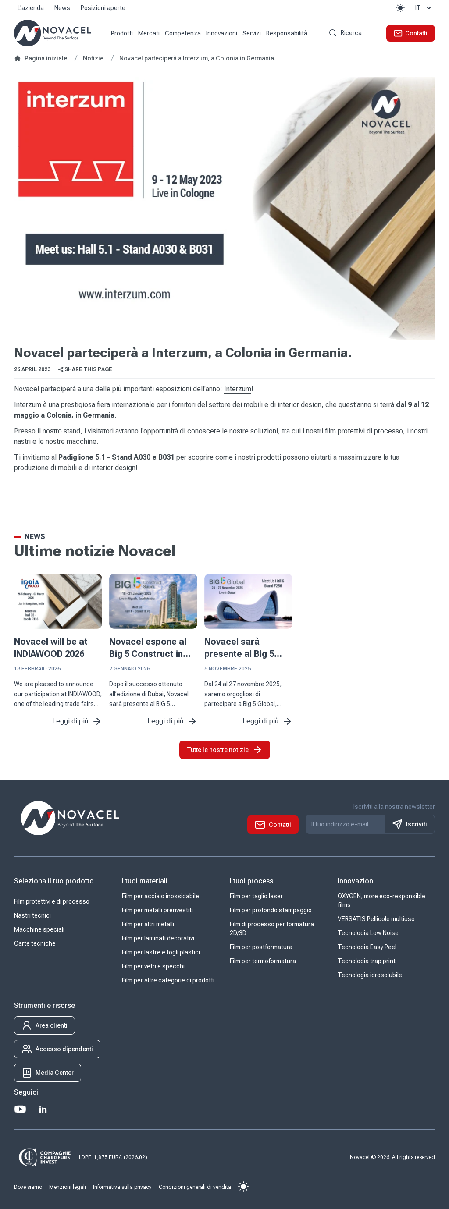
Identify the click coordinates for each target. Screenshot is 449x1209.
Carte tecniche (35, 943)
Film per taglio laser (256, 896)
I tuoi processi (252, 881)
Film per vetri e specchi (153, 966)
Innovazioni (221, 33)
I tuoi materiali (144, 881)
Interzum (237, 389)
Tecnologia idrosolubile (370, 975)
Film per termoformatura (263, 960)
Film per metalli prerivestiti (157, 910)
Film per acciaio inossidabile (160, 896)
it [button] (424, 8)
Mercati (149, 33)
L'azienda (31, 7)
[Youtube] (20, 1109)
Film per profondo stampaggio (271, 910)
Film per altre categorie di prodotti (168, 980)
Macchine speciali (39, 929)
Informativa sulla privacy (122, 1187)
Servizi (251, 33)
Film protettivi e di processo (51, 901)
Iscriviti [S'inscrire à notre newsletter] (409, 824)
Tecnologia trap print (367, 960)
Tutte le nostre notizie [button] (225, 750)
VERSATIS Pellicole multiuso (376, 918)
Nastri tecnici (32, 915)
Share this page (84, 369)
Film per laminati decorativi (158, 938)
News (62, 7)
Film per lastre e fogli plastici (161, 952)
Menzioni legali (67, 1187)
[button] (400, 8)
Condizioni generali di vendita (195, 1187)
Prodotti (122, 33)
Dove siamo (28, 1187)
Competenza (183, 33)
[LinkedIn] (43, 1109)
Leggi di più (77, 721)
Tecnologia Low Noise (368, 932)
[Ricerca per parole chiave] (331, 33)
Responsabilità (286, 33)
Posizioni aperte (103, 7)
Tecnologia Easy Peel (367, 946)
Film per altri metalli (148, 924)
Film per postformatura (261, 946)
